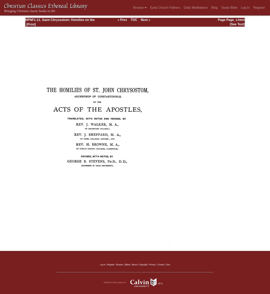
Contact (160, 265)
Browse (140, 7)
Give (168, 265)
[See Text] (237, 24)
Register (259, 7)
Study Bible (229, 7)
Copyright (143, 265)
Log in (102, 265)
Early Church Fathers (165, 7)
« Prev (122, 20)
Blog (214, 7)
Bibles (127, 265)
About (134, 265)
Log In (245, 7)
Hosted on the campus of (135, 282)
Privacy (152, 265)
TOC (134, 20)
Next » (145, 20)
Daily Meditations (196, 7)
